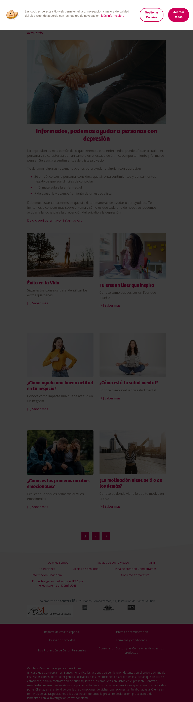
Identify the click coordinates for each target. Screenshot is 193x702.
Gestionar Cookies (151, 15)
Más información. (112, 15)
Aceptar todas (178, 14)
